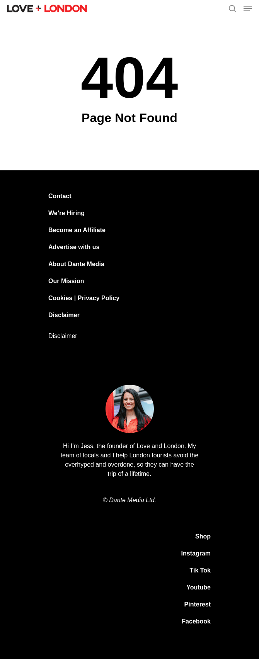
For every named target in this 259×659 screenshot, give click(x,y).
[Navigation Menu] (248, 8)
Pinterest (197, 604)
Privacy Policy (99, 298)
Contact (60, 196)
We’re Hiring (66, 213)
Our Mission (66, 281)
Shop (203, 536)
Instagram (196, 553)
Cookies (60, 298)
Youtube (198, 587)
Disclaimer (64, 315)
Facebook (196, 621)
